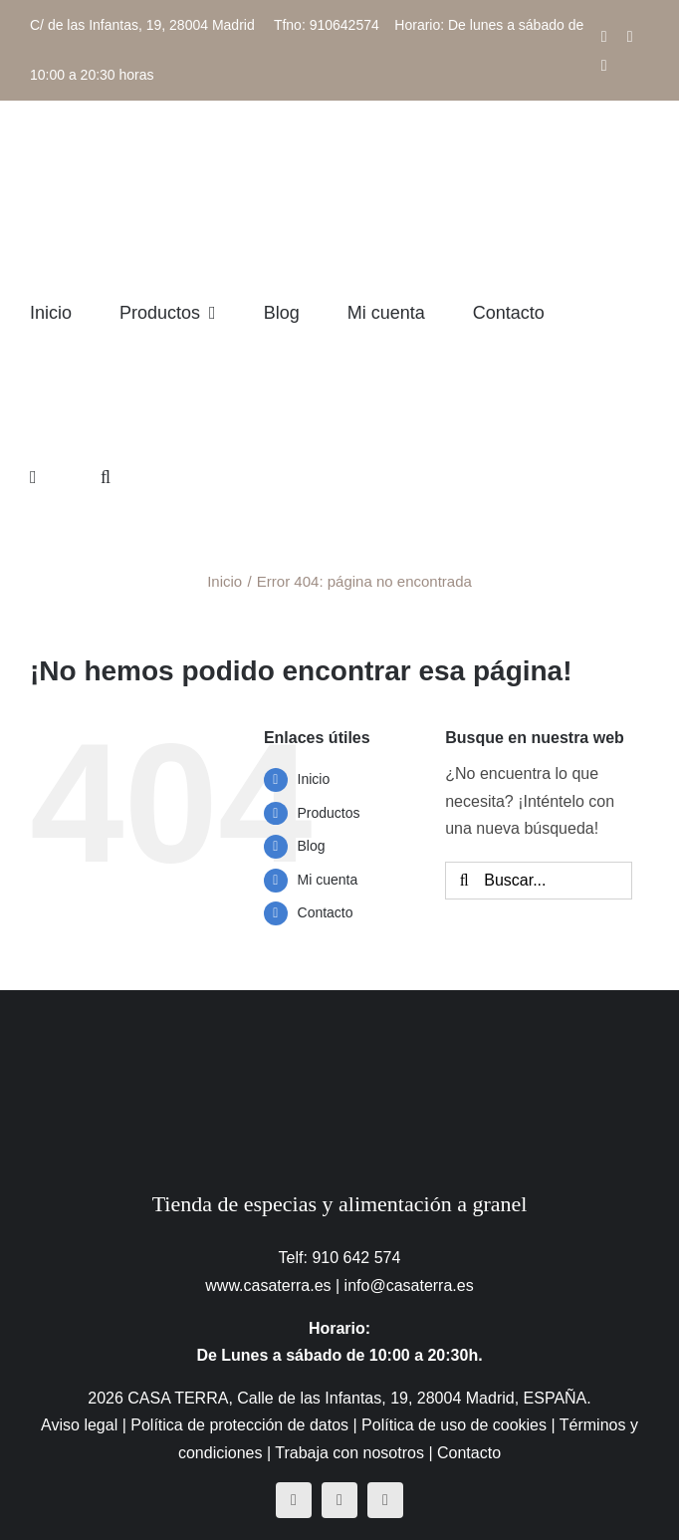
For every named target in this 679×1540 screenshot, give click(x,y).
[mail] (385, 1500)
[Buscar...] (538, 880)
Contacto (325, 912)
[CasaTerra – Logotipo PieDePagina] (340, 1029)
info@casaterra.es (409, 1285)
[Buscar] (464, 880)
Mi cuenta (328, 880)
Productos (329, 813)
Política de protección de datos (239, 1424)
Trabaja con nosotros (349, 1452)
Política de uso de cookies (454, 1424)
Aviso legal (79, 1424)
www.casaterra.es (268, 1285)
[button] (106, 476)
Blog (312, 846)
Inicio (314, 779)
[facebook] (294, 1500)
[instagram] (339, 1500)
